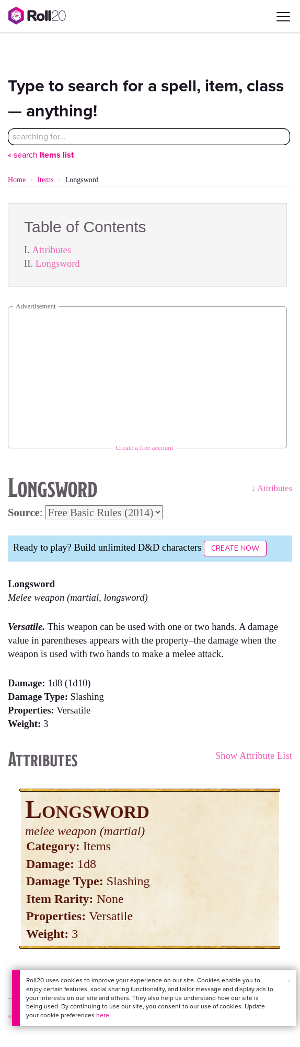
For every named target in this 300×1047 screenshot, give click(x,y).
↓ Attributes (271, 488)
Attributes (52, 249)
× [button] (289, 981)
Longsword (58, 263)
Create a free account (144, 447)
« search (41, 155)
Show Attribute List (253, 755)
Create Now (235, 548)
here (102, 1015)
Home (17, 180)
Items (45, 180)
